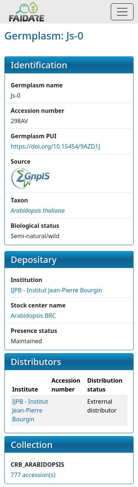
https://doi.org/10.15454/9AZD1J (55, 146)
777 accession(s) (33, 475)
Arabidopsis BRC (33, 316)
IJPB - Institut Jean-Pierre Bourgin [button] (56, 290)
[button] (38, 210)
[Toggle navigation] (122, 11)
